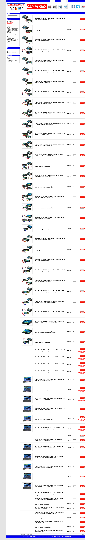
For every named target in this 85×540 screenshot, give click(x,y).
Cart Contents (33, 1)
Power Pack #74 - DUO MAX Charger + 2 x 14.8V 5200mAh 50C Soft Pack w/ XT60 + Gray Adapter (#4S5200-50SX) (49, 364)
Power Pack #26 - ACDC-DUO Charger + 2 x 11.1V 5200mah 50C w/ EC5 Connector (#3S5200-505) (49, 218)
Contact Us (9, 57)
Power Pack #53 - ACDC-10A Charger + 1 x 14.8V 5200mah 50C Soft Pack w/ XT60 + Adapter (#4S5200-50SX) (49, 291)
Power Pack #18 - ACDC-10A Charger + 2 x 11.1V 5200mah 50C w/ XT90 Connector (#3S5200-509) (49, 176)
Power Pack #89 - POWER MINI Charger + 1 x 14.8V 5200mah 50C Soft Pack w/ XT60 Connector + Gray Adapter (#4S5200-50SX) (49, 494)
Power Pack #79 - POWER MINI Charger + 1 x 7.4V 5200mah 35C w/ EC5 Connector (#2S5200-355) (49, 409)
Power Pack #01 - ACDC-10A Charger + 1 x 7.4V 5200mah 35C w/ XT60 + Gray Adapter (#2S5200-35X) (50, 19)
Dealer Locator (72, 1)
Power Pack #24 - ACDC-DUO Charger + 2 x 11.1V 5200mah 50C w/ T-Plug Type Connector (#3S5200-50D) (49, 207)
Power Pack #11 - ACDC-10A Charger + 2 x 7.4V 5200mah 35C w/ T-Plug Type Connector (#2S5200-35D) (50, 124)
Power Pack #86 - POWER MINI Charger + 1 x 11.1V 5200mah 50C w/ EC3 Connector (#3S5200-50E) (49, 467)
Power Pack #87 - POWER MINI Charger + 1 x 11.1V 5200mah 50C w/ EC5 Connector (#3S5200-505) (49, 476)
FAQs (8, 59)
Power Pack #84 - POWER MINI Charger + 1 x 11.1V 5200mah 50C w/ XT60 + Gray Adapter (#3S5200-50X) (49, 447)
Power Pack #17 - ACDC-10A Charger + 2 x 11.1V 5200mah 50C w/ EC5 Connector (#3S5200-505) (49, 166)
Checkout (40, 1)
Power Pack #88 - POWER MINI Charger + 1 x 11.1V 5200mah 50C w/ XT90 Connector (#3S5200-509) (49, 486)
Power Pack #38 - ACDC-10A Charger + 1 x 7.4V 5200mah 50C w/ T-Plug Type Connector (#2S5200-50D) (50, 249)
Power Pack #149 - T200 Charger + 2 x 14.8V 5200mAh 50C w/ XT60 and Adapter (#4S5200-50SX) (49, 527)
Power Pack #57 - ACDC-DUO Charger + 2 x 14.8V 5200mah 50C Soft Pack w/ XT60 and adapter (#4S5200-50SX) (49, 322)
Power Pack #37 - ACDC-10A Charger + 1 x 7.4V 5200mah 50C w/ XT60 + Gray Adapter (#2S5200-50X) (50, 239)
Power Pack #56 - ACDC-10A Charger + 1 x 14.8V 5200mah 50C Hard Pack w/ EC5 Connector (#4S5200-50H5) (49, 312)
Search (8, 13)
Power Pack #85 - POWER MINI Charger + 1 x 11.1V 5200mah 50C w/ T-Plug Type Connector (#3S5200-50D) (49, 457)
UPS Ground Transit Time (11, 60)
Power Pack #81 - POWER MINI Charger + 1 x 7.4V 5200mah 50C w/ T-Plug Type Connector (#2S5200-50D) (49, 428)
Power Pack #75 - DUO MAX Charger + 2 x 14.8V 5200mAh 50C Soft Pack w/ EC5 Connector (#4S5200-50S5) (49, 371)
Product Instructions (10, 50)
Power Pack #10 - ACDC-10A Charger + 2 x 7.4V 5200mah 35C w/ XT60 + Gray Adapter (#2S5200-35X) (50, 113)
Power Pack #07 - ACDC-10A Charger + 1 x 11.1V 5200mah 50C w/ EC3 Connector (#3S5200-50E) (49, 82)
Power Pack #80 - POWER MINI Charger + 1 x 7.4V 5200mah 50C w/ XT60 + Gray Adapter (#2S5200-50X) (49, 419)
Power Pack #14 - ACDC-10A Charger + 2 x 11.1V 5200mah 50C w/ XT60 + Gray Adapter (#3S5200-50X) (49, 145)
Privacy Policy (9, 61)
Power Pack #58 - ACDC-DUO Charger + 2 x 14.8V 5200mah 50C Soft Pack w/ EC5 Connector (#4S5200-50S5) (49, 332)
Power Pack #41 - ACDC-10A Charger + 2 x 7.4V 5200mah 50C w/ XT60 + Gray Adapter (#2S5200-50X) (50, 281)
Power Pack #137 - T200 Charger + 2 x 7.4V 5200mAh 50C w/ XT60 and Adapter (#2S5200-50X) (49, 517)
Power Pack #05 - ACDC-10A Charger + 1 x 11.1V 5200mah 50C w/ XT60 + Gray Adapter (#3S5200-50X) (49, 61)
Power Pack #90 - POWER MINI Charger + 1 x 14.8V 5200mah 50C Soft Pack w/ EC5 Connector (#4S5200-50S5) (49, 499)
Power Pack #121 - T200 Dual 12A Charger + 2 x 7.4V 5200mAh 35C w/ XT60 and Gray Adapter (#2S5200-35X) (49, 513)
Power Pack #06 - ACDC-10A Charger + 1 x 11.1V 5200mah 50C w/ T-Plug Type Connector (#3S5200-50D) (49, 71)
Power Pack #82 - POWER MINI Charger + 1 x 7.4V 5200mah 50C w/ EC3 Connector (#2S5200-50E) (49, 435)
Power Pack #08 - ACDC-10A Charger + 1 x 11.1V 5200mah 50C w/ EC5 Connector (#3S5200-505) (49, 92)
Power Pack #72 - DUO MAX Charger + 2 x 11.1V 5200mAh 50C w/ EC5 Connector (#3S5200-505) (49, 357)
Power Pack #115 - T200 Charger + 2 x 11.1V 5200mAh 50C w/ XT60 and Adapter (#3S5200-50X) (49, 504)
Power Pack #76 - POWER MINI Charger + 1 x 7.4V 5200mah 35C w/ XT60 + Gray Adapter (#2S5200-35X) (49, 380)
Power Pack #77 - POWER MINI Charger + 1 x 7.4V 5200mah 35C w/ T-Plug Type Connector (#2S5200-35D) (49, 389)
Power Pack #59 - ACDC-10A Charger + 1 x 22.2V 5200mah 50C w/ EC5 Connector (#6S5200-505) (49, 342)
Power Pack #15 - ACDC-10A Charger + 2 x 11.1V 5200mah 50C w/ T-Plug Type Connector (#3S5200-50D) (49, 155)
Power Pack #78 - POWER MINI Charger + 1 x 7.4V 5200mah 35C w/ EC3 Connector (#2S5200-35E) (49, 399)
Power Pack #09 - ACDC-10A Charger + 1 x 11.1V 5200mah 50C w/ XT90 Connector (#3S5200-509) (49, 103)
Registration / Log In (23, 1)
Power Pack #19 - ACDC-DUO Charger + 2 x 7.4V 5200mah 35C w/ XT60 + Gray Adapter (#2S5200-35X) (49, 186)
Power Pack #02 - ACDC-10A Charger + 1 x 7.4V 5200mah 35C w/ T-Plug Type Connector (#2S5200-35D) (50, 29)
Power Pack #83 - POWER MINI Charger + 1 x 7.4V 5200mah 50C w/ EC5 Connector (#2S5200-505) (49, 440)
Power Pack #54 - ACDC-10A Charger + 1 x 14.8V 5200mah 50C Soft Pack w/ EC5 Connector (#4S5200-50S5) (49, 302)
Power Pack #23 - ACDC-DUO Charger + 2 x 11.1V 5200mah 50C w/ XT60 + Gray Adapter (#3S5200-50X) (49, 197)
